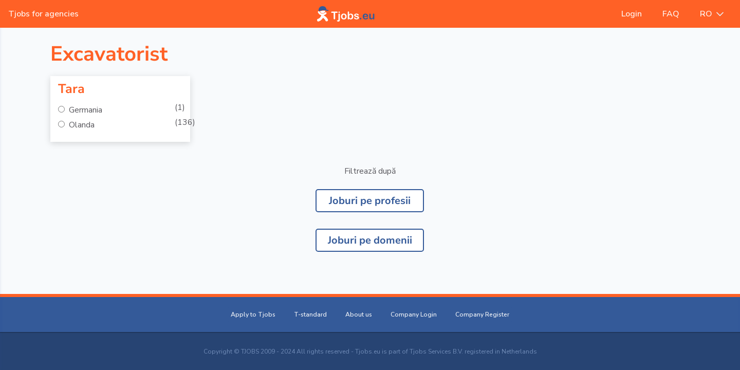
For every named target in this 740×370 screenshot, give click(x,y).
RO (712, 14)
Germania (84, 110)
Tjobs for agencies (43, 14)
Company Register (482, 314)
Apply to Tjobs (253, 314)
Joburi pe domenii (370, 240)
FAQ (670, 14)
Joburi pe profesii (370, 201)
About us (358, 314)
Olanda (81, 125)
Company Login (414, 314)
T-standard (310, 314)
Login (631, 14)
